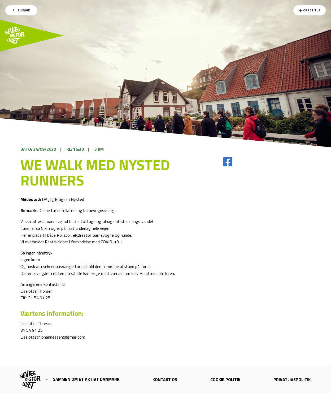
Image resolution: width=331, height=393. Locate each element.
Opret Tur (309, 10)
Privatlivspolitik (292, 379)
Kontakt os (165, 379)
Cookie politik (225, 379)
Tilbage (21, 10)
